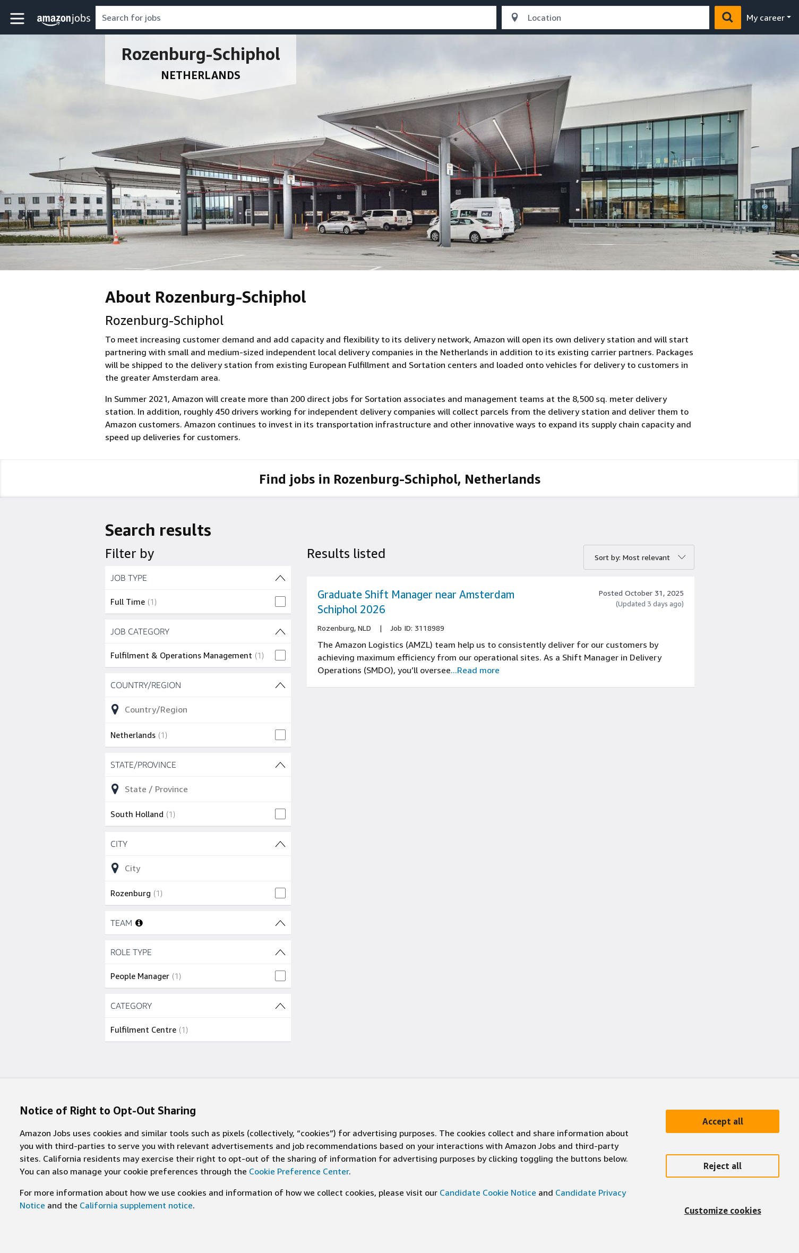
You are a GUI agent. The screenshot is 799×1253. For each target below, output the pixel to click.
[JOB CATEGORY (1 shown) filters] (198, 631)
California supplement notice (136, 1205)
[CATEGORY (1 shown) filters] (198, 1005)
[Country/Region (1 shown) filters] (198, 685)
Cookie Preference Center (299, 1171)
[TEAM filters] (280, 923)
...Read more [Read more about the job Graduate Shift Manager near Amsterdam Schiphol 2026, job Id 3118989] (475, 670)
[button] (18, 19)
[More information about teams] (139, 923)
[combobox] (296, 17)
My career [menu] (765, 17)
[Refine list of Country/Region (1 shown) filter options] (198, 709)
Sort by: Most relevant (632, 557)
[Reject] (722, 1166)
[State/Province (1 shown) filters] (198, 764)
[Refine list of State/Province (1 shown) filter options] (198, 789)
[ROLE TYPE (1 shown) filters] (198, 952)
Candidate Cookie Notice (488, 1192)
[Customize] (722, 1210)
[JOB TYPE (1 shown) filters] (198, 577)
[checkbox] (198, 601)
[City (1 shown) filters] (198, 843)
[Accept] (722, 1121)
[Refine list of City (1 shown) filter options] (198, 868)
